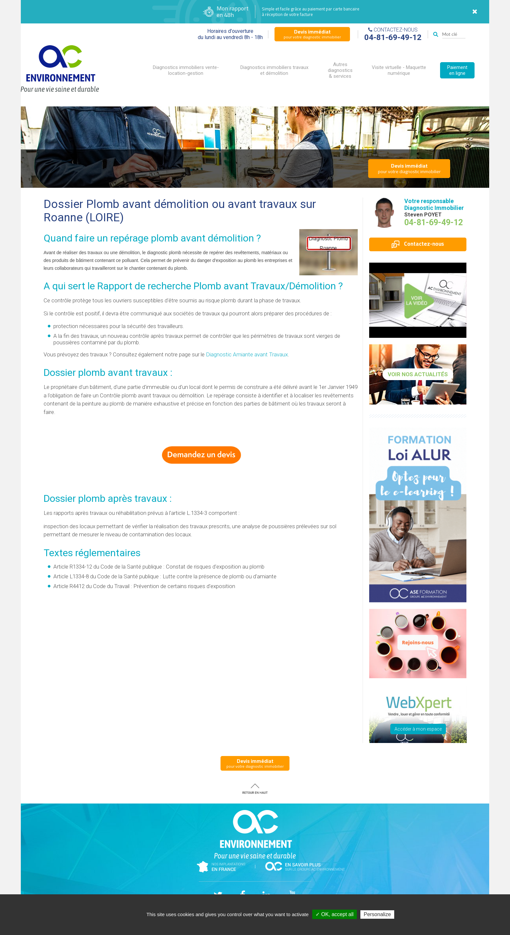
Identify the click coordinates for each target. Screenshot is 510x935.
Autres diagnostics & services (340, 70)
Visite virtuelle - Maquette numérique (399, 70)
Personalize (377, 914)
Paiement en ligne (457, 70)
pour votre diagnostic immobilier (312, 34)
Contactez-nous (418, 244)
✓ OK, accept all (334, 914)
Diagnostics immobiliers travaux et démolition (274, 70)
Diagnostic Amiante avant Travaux (247, 354)
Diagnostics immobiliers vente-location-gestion (186, 70)
